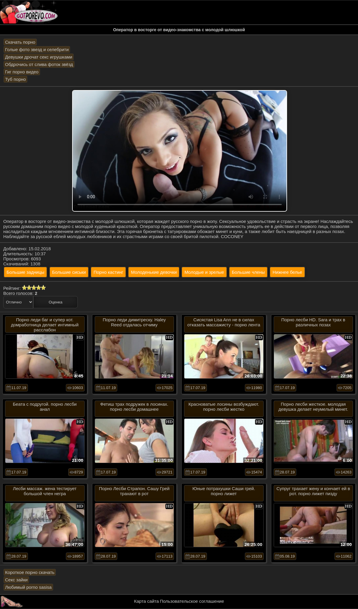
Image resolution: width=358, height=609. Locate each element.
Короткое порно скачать (29, 572)
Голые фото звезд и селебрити (37, 49)
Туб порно (15, 79)
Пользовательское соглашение (192, 601)
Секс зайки (16, 579)
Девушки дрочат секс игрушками (38, 56)
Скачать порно (20, 42)
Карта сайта (146, 601)
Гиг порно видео (22, 71)
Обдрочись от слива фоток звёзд (39, 64)
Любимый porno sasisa (28, 587)
